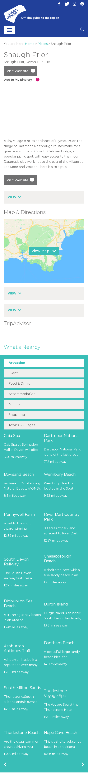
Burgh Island (56, 604)
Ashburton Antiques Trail (17, 648)
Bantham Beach (59, 643)
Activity (14, 404)
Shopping (17, 415)
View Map (40, 251)
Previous (5, 764)
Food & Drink (19, 383)
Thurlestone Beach (22, 732)
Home (29, 44)
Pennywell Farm (19, 514)
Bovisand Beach (19, 474)
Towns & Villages (22, 425)
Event (13, 373)
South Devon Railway (16, 561)
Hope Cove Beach (60, 732)
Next (82, 764)
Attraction (17, 363)
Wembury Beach (60, 474)
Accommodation (22, 394)
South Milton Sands (22, 687)
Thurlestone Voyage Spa (55, 693)
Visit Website (17, 71)
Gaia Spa (12, 435)
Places (43, 44)
